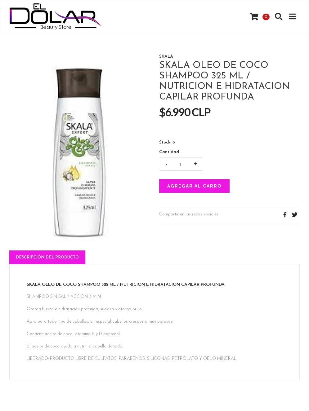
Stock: (165, 142)
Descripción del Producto (47, 257)
